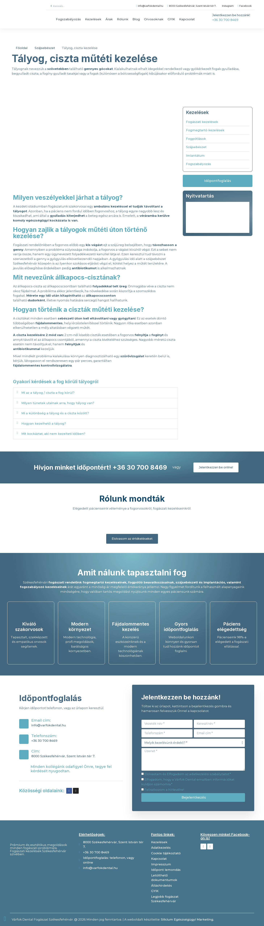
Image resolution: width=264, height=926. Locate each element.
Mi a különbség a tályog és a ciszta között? (55, 413)
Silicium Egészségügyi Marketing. (187, 919)
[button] (95, 393)
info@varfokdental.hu (48, 725)
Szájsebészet (196, 147)
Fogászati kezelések (202, 122)
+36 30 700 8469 (225, 20)
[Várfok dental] (41, 877)
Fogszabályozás (68, 19)
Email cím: (41, 720)
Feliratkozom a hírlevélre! (164, 789)
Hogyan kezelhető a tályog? (43, 423)
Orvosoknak (153, 19)
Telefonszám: (44, 736)
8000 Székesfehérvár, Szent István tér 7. (63, 756)
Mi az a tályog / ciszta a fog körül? (48, 392)
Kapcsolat (187, 19)
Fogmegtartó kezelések (205, 130)
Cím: (35, 751)
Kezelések (93, 19)
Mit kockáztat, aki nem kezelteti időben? (53, 433)
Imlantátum (195, 155)
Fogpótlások (196, 139)
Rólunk (122, 19)
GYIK (171, 19)
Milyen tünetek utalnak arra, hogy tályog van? (57, 403)
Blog (136, 19)
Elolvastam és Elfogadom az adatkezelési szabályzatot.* (187, 774)
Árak (109, 19)
